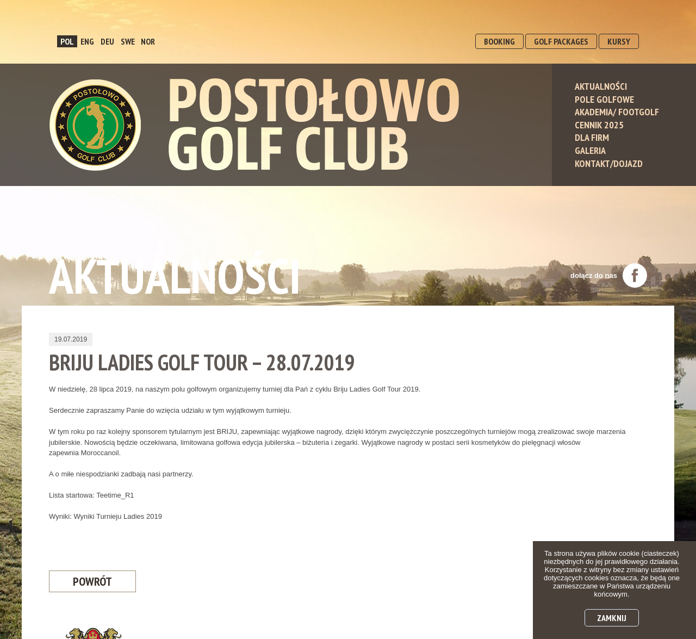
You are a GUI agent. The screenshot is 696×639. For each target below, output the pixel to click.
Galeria (590, 150)
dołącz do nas (608, 275)
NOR (148, 41)
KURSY (618, 41)
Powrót (92, 581)
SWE (128, 41)
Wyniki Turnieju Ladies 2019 (117, 516)
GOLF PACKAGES (561, 41)
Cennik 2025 (599, 125)
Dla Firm (592, 137)
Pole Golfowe (604, 99)
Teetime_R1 (115, 495)
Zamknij (611, 617)
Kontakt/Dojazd (609, 163)
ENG (87, 41)
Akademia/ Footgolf (617, 112)
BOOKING (499, 41)
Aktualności (601, 86)
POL (67, 41)
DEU (107, 41)
